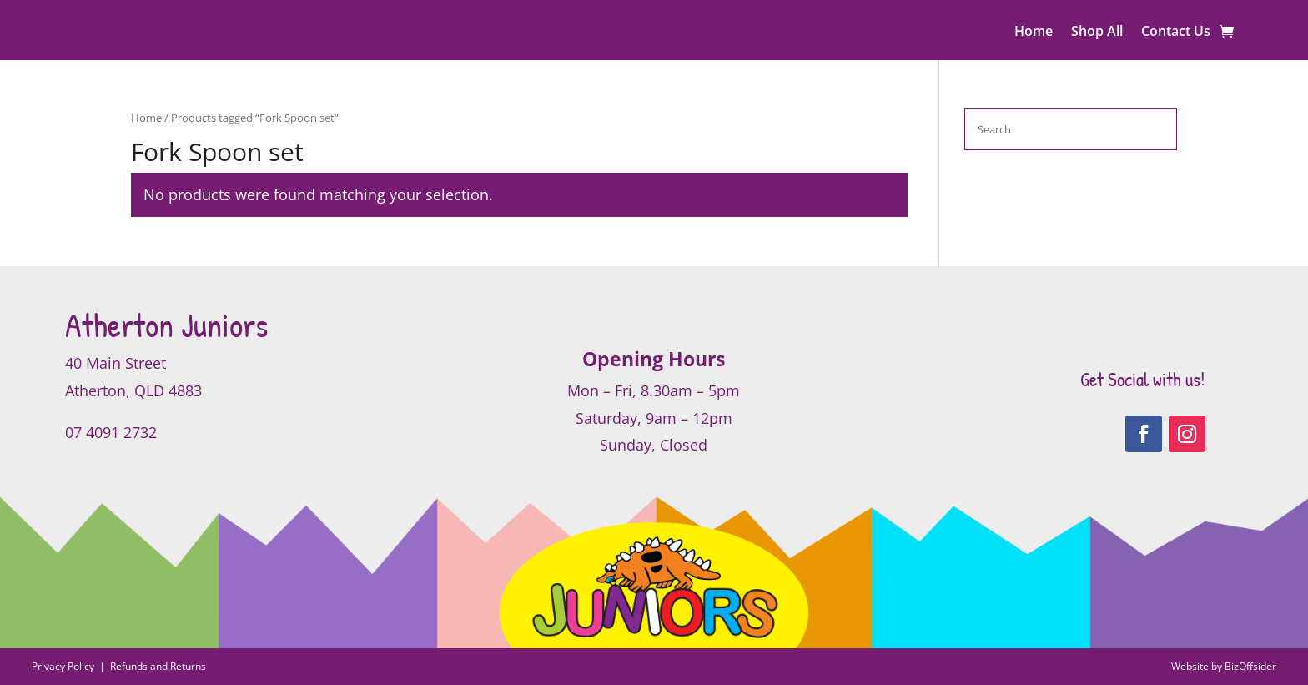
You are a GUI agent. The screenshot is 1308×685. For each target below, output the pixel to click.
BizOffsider (1250, 666)
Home (1033, 32)
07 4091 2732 (111, 432)
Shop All (1097, 32)
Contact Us (1175, 32)
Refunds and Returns (158, 666)
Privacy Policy (64, 666)
